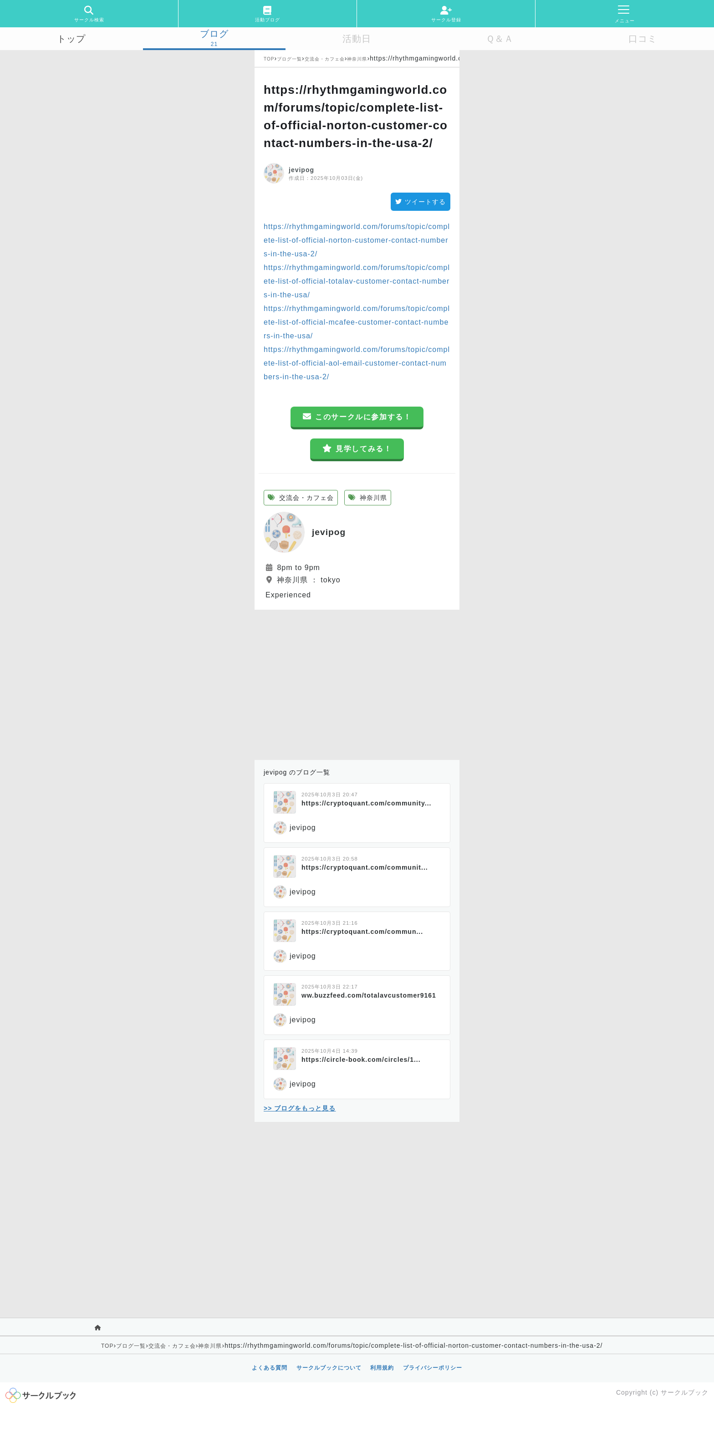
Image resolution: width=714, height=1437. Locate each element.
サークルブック (685, 1392)
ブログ (214, 34)
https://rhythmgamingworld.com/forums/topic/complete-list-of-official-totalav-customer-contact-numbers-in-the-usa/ (357, 281)
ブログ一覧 (289, 58)
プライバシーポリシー (432, 1368)
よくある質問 (269, 1368)
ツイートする (420, 201)
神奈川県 (357, 58)
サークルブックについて (329, 1368)
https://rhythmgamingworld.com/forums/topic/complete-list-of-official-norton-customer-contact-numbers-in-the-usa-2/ (357, 240)
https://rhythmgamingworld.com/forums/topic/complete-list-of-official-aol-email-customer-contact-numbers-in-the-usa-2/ (357, 363)
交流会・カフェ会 (325, 58)
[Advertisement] (357, 682)
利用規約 (382, 1368)
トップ (71, 39)
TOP (269, 58)
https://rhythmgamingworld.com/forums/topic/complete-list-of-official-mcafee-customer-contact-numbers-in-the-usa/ (357, 322)
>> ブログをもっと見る (300, 1108)
